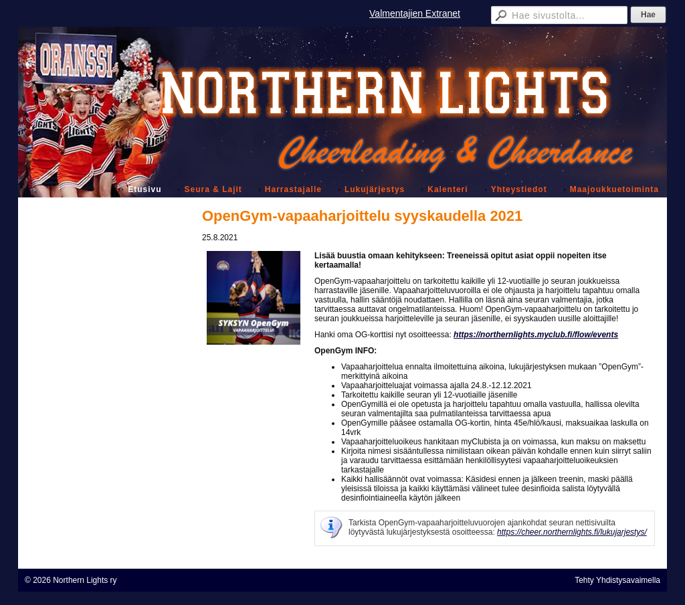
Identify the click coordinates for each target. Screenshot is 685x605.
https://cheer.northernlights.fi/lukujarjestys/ (572, 532)
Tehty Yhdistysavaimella (617, 580)
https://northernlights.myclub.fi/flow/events (536, 334)
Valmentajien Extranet (414, 13)
